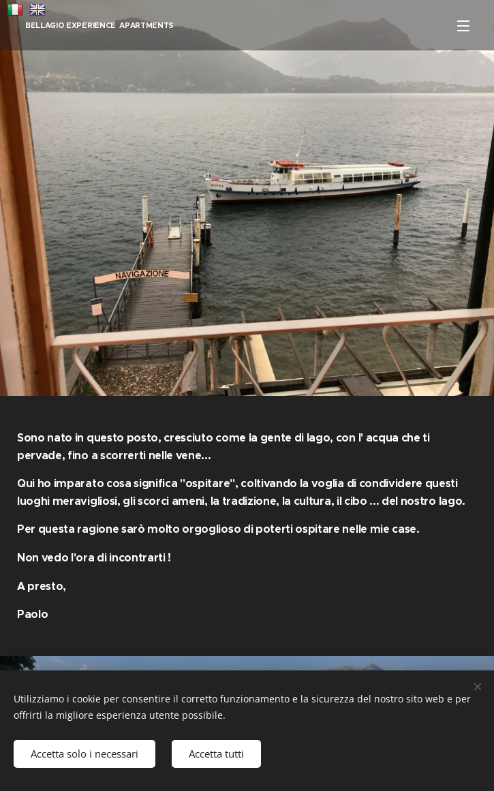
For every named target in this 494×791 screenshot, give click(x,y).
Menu (463, 26)
